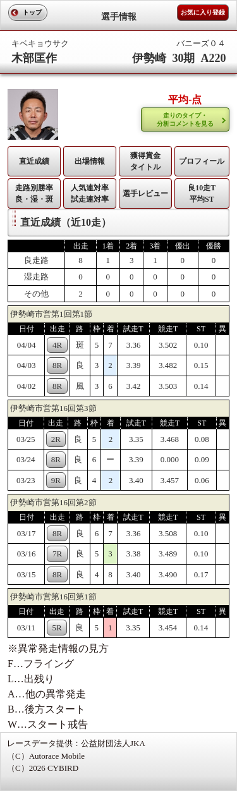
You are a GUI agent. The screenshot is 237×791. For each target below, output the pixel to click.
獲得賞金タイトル (145, 161)
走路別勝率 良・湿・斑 (34, 193)
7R (57, 553)
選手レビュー (145, 193)
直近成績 (34, 161)
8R (57, 365)
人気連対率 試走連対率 (90, 193)
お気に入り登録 (203, 12)
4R (57, 345)
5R (56, 627)
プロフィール (201, 161)
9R (56, 480)
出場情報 (90, 161)
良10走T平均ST (202, 193)
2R (56, 439)
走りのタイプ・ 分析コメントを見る (185, 119)
